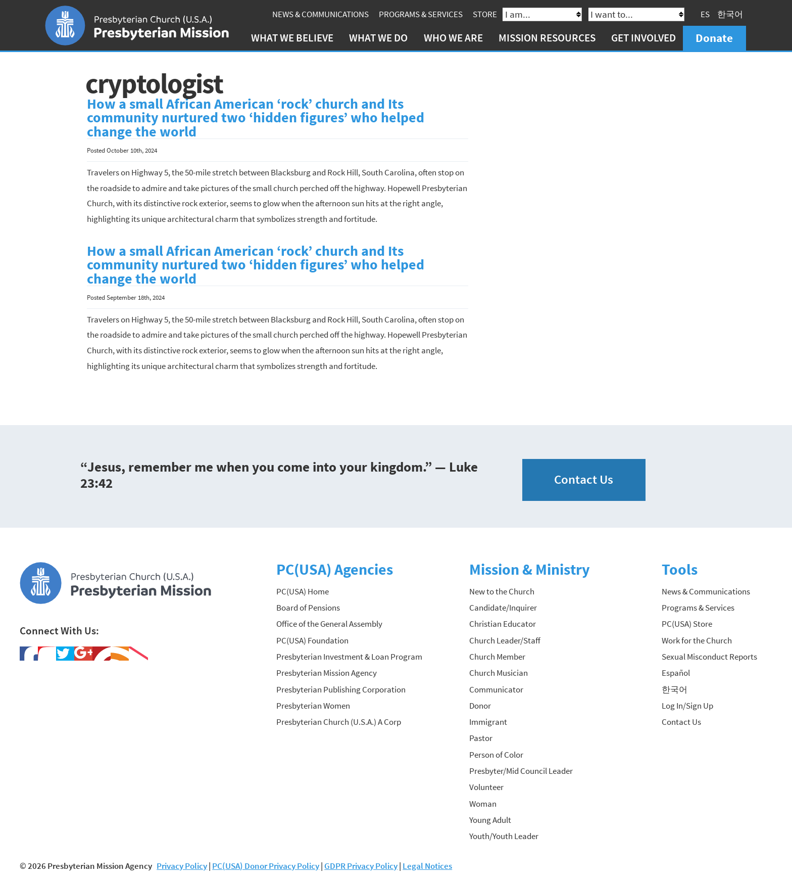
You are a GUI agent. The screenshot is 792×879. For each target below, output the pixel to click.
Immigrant (488, 721)
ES (705, 14)
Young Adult (490, 819)
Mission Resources (547, 37)
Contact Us (583, 479)
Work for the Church (697, 640)
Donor (480, 705)
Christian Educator (502, 623)
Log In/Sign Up (687, 705)
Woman (483, 803)
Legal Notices (427, 865)
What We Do (378, 37)
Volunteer (486, 787)
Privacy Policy (182, 865)
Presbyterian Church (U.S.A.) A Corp (338, 721)
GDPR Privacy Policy (361, 865)
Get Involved (643, 37)
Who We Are (453, 37)
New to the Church (501, 591)
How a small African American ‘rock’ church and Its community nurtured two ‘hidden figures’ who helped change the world (255, 118)
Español (676, 672)
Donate (714, 37)
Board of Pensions (308, 607)
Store (485, 14)
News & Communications (320, 14)
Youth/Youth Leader (503, 836)
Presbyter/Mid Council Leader (521, 770)
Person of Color (496, 754)
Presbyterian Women (313, 705)
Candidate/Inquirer (503, 607)
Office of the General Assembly (329, 623)
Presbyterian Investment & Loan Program (349, 656)
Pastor (480, 738)
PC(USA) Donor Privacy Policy (265, 865)
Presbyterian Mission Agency (326, 672)
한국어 (730, 14)
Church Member (497, 656)
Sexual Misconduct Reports (709, 656)
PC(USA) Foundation (312, 640)
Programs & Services (421, 14)
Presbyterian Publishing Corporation (341, 689)
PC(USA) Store (687, 623)
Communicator (496, 689)
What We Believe (292, 37)
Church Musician (498, 672)
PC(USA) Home (302, 591)
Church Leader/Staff (504, 640)
